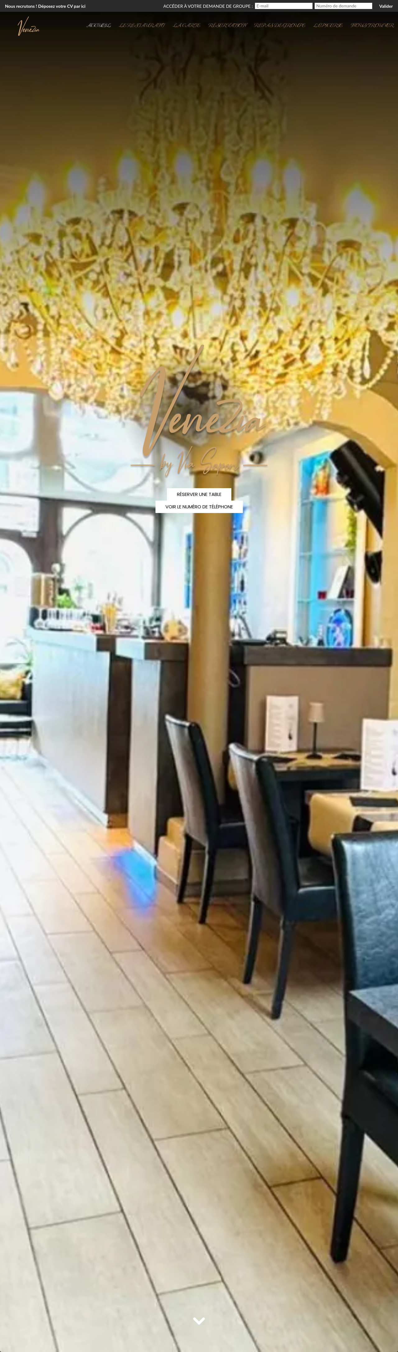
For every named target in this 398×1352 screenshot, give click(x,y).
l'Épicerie (327, 25)
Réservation (227, 25)
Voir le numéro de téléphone (199, 506)
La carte (186, 25)
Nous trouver (372, 25)
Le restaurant (142, 25)
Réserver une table (199, 494)
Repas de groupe (279, 25)
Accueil (99, 25)
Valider (386, 6)
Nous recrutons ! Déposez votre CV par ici (45, 6)
